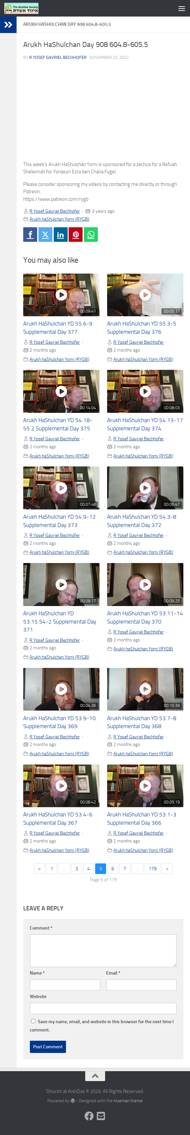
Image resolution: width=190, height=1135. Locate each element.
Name (37, 973)
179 (153, 869)
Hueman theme (128, 1100)
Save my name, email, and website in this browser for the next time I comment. (102, 1026)
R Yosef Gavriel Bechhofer (58, 57)
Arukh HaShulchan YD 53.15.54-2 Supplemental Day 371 (59, 621)
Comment (41, 928)
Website (38, 996)
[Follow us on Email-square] (101, 1116)
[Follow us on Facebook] (89, 1116)
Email (113, 973)
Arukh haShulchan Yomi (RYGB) (59, 219)
